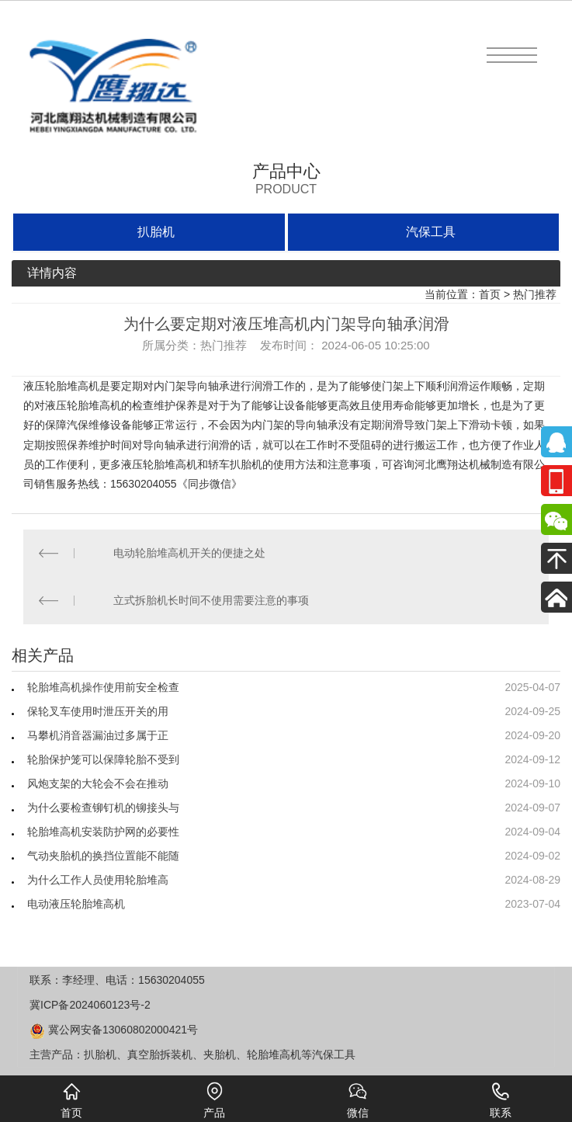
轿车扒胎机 (235, 464)
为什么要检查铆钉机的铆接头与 (103, 807)
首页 (490, 294)
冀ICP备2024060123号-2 (90, 1005)
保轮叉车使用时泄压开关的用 (97, 711)
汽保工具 (431, 231)
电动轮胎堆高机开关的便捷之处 (189, 553)
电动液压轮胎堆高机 (76, 904)
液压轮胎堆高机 (61, 386)
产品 (214, 1100)
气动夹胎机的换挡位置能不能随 (103, 855)
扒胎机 (156, 231)
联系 (500, 1100)
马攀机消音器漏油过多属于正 (97, 735)
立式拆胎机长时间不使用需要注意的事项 (211, 600)
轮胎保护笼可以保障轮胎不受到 (103, 759)
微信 (358, 1100)
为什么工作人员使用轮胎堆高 (97, 880)
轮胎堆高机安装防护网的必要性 (103, 831)
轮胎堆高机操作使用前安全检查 (103, 687)
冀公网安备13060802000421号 (113, 1029)
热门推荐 (534, 294)
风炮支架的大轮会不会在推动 (97, 783)
